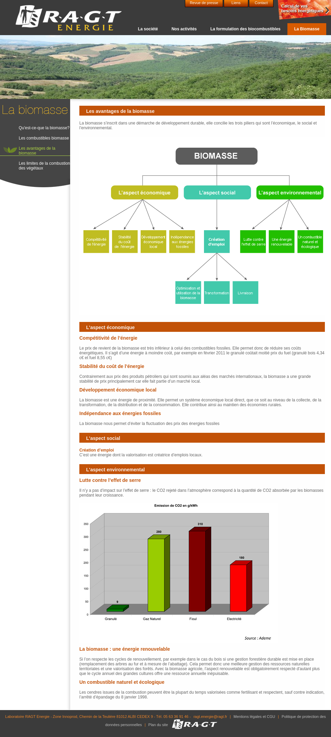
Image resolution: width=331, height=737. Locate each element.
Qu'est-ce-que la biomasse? (44, 128)
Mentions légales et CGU (254, 716)
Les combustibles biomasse (44, 138)
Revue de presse (204, 3)
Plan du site (158, 725)
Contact (261, 3)
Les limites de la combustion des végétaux (44, 166)
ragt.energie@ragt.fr (210, 716)
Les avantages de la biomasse (37, 151)
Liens (236, 3)
